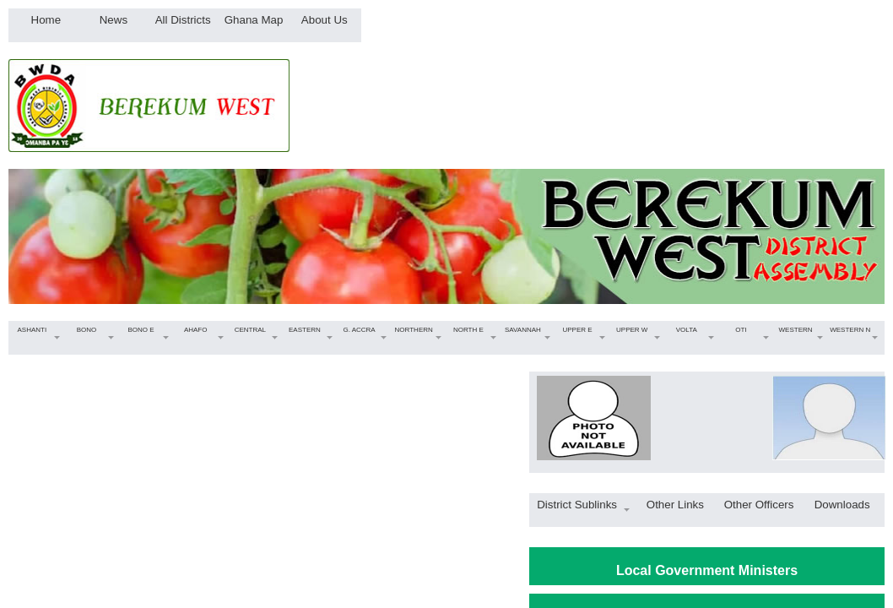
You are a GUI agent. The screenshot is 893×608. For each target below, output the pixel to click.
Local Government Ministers (707, 570)
